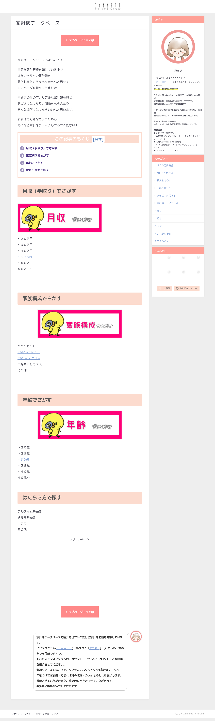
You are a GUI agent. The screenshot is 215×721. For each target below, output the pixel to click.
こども (158, 218)
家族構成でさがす (35, 157)
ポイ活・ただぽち (166, 195)
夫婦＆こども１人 (30, 360)
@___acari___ (163, 81)
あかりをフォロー (186, 288)
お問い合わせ (42, 716)
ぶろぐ (158, 226)
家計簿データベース (167, 202)
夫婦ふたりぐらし (30, 354)
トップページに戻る (79, 41)
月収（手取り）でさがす (40, 149)
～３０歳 (24, 461)
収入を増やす (164, 180)
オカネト (96, 651)
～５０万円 (25, 259)
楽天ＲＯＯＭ (162, 241)
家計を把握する (165, 173)
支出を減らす (164, 188)
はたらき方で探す (35, 172)
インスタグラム (163, 233)
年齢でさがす (32, 165)
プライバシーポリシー (23, 716)
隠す (98, 140)
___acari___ (65, 651)
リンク (54, 716)
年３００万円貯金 (164, 165)
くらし (158, 210)
